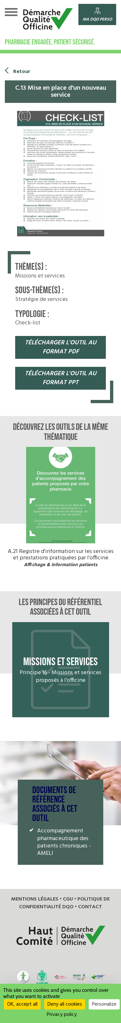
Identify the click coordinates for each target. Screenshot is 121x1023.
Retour (21, 72)
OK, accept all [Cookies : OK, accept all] (22, 1004)
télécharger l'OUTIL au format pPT (60, 378)
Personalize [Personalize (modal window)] (104, 1004)
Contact (90, 907)
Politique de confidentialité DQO (64, 903)
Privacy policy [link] (62, 1014)
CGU (68, 899)
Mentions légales (34, 899)
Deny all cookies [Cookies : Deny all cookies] (64, 1004)
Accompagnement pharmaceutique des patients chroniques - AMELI (64, 842)
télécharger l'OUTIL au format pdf (60, 347)
